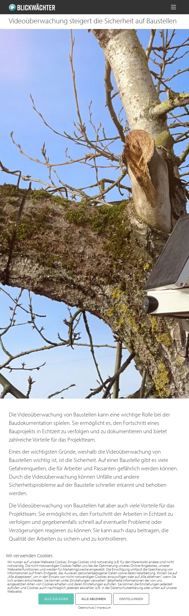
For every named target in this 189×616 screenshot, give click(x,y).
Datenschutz (86, 607)
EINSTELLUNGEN (131, 599)
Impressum (103, 607)
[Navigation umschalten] (173, 7)
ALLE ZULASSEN (56, 599)
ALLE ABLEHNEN (93, 599)
